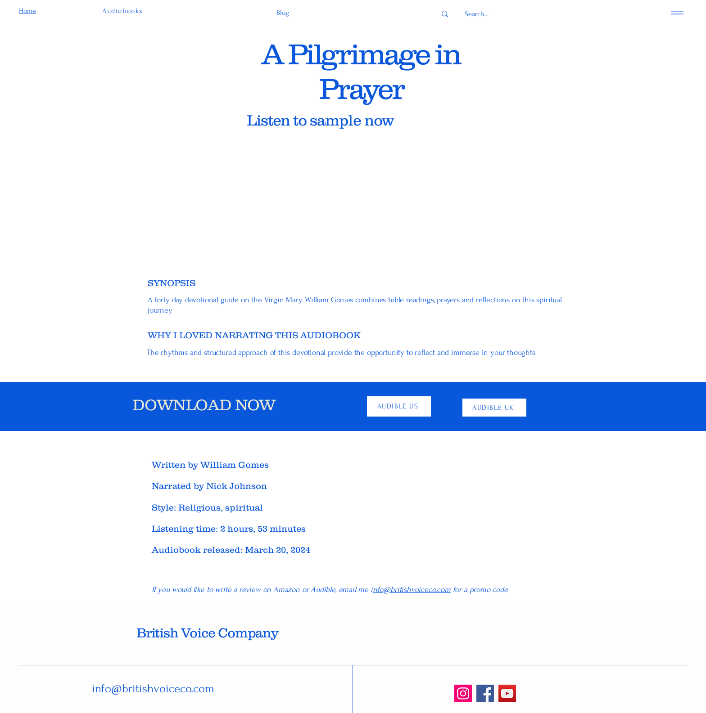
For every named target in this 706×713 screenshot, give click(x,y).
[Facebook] (485, 693)
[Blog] (282, 13)
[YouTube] (507, 693)
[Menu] (677, 12)
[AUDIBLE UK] (494, 408)
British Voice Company (207, 632)
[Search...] (476, 14)
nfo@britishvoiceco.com (412, 589)
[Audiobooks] (123, 11)
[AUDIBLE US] (399, 406)
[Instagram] (463, 693)
